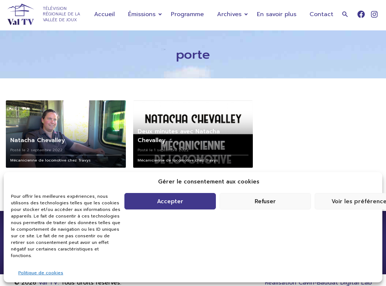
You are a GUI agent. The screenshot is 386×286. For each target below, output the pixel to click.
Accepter (170, 201)
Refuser (265, 201)
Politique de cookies (40, 273)
